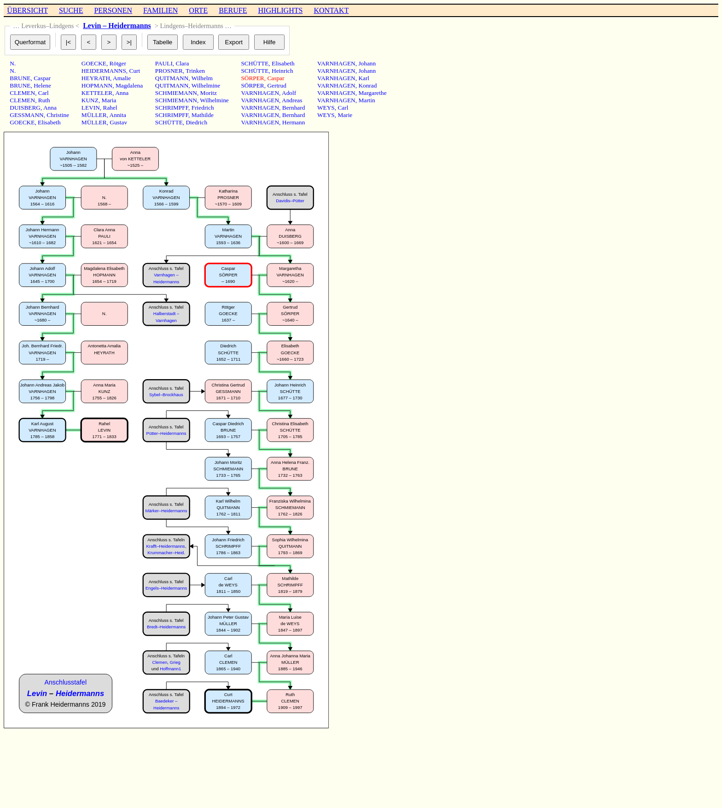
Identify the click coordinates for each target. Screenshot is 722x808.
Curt (134, 70)
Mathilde (203, 114)
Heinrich (282, 70)
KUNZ (90, 100)
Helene (42, 85)
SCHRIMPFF (171, 107)
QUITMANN (172, 78)
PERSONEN (113, 10)
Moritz (208, 92)
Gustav (118, 122)
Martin (366, 100)
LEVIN (91, 107)
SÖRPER (252, 78)
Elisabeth (49, 122)
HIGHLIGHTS (280, 10)
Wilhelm (202, 78)
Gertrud (276, 85)
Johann (367, 63)
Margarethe (372, 92)
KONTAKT (331, 10)
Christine (58, 114)
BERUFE (233, 10)
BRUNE (20, 78)
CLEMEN (22, 92)
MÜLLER (94, 114)
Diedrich (196, 122)
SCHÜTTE (169, 122)
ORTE (198, 10)
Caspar (42, 78)
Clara (182, 63)
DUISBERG (25, 107)
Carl (43, 92)
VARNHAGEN (260, 92)
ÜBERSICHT (27, 10)
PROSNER (169, 70)
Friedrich (203, 107)
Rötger (118, 63)
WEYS (326, 107)
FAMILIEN (160, 10)
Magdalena (129, 85)
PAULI (164, 63)
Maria (109, 100)
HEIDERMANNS (104, 70)
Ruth (44, 100)
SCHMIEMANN (176, 92)
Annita (118, 114)
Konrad (367, 85)
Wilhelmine (206, 85)
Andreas (292, 100)
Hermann (293, 122)
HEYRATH (96, 78)
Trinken (195, 70)
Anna (50, 107)
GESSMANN (26, 114)
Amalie (122, 78)
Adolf (289, 92)
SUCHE (71, 10)
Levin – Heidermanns (117, 25)
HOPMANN (97, 85)
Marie (345, 114)
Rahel (110, 107)
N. (13, 63)
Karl (363, 78)
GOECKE (22, 122)
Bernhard (293, 107)
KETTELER (97, 92)
